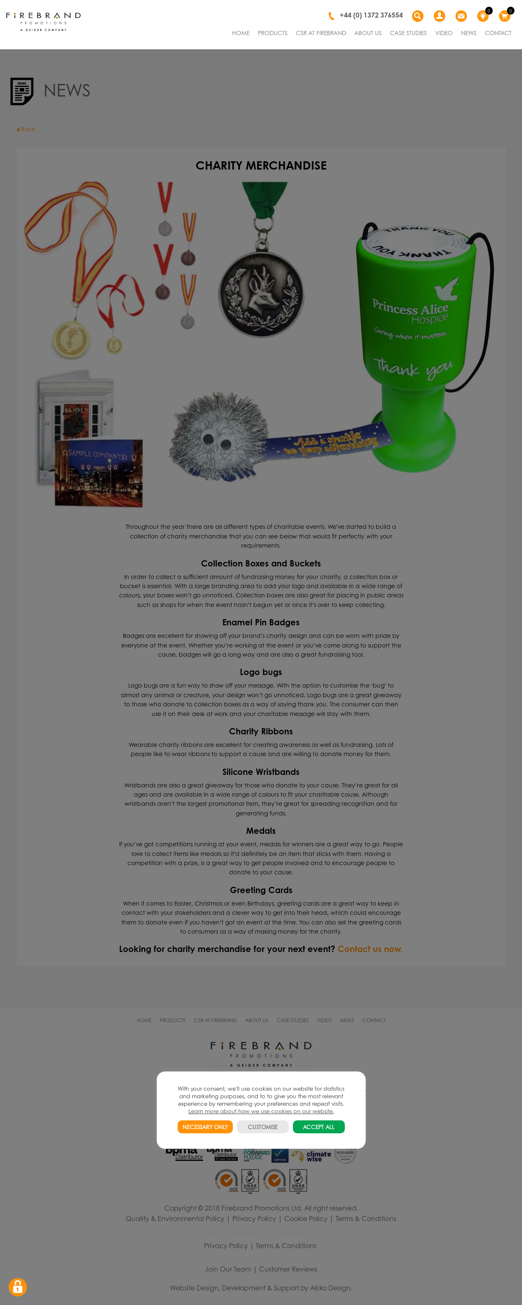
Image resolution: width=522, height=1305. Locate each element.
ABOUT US (368, 32)
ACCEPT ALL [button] (318, 1127)
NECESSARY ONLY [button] (205, 1127)
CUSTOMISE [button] (263, 1127)
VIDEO (444, 32)
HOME (241, 32)
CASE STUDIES (408, 32)
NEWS (468, 32)
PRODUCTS (273, 32)
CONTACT (498, 32)
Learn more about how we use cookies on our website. (261, 1111)
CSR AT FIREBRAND (321, 32)
